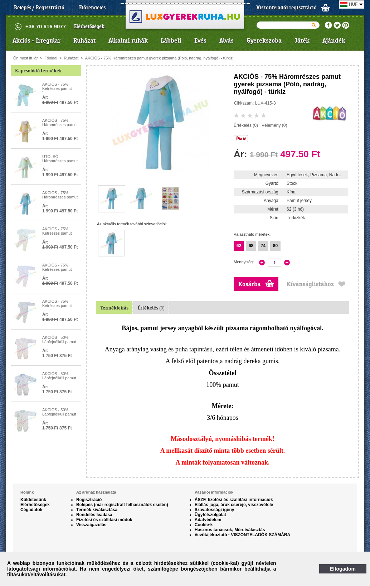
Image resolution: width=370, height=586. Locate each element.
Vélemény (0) (274, 125)
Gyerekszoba (264, 40)
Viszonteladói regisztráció (287, 7)
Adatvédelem (208, 519)
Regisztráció (89, 499)
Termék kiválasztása (96, 509)
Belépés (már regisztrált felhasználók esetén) (122, 504)
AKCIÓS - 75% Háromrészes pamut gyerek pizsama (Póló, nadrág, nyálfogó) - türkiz (159, 58)
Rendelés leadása (94, 514)
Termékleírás (114, 308)
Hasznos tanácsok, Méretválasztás (230, 529)
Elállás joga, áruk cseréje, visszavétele (234, 504)
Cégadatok (31, 509)
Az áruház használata (96, 492)
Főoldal (50, 58)
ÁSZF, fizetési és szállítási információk (234, 499)
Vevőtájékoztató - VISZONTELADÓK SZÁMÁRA (242, 534)
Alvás (226, 40)
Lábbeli (171, 40)
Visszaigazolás (91, 524)
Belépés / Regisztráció (39, 7)
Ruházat (84, 40)
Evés (200, 40)
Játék (302, 40)
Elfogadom (343, 569)
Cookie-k (204, 524)
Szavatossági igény (214, 509)
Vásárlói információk (214, 492)
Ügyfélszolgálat (210, 514)
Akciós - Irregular (36, 40)
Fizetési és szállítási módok (104, 519)
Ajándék (333, 40)
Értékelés (151, 308)
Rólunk (27, 492)
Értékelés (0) (246, 125)
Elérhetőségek (89, 26)
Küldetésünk (33, 499)
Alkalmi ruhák (128, 40)
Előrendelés (92, 7)
